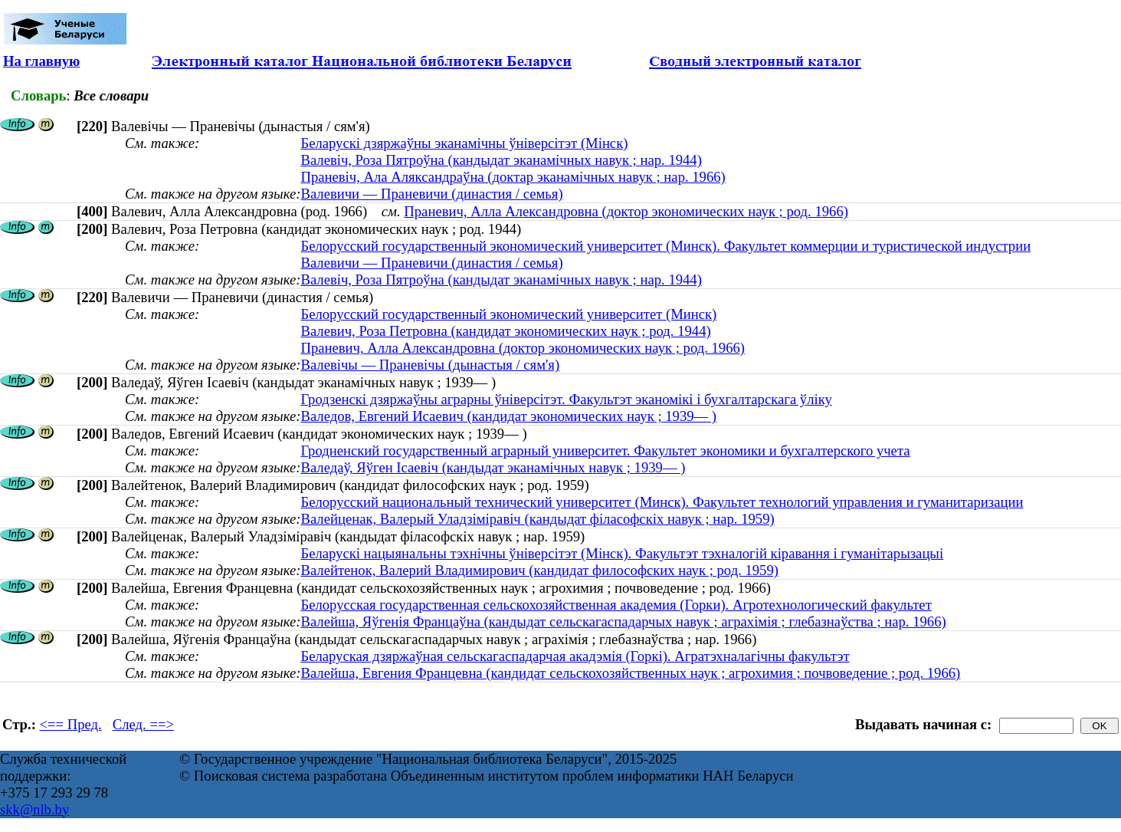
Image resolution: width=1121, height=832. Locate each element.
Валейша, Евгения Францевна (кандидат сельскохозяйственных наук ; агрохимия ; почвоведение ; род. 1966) (630, 673)
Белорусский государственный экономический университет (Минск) (508, 314)
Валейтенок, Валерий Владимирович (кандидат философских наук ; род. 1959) (539, 570)
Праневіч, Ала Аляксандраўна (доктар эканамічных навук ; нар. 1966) (512, 177)
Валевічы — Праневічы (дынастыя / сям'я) (429, 365)
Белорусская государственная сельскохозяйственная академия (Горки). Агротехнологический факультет (615, 605)
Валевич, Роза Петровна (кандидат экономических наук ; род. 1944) (505, 331)
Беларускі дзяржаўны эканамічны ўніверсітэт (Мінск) (464, 143)
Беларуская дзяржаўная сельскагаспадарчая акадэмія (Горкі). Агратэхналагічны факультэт (574, 656)
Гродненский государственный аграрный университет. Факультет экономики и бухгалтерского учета (605, 450)
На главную (41, 61)
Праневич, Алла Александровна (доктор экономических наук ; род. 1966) (626, 211)
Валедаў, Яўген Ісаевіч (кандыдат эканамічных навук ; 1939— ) (492, 467)
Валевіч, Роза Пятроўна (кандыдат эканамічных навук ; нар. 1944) (500, 160)
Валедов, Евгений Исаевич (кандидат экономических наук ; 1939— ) (508, 416)
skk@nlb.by (34, 809)
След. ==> (143, 724)
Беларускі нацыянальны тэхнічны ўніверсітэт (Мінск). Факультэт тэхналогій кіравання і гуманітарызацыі (621, 553)
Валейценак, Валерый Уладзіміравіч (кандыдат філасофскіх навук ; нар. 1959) (537, 519)
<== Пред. (71, 724)
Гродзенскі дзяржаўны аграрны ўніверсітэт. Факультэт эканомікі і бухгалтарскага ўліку (565, 399)
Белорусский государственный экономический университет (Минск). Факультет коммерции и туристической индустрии (665, 246)
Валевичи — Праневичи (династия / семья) (431, 194)
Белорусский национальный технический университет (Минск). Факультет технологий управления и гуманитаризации (661, 502)
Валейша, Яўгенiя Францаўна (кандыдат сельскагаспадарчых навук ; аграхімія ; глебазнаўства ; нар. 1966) (623, 621)
